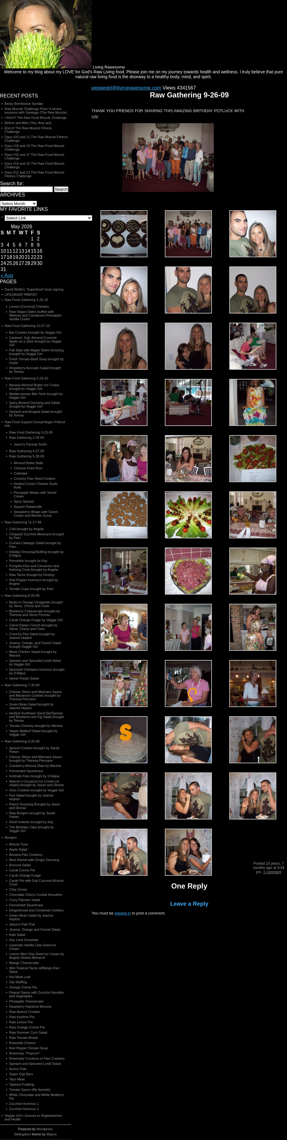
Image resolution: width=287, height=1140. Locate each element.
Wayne (51, 1134)
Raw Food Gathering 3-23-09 (31, 432)
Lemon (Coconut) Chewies (29, 306)
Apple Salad (18, 849)
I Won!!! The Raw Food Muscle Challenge (36, 117)
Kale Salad (17, 935)
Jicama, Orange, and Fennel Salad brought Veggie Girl (35, 644)
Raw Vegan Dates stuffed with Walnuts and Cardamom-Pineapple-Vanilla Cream (35, 315)
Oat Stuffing (18, 982)
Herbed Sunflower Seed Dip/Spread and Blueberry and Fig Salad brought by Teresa (36, 716)
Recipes (11, 837)
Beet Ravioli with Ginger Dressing (34, 860)
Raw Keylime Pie (22, 1017)
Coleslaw (20, 473)
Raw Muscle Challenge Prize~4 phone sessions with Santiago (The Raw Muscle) (36, 110)
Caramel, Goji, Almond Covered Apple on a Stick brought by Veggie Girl (35, 341)
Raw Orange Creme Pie (27, 1027)
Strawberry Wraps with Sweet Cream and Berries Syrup (36, 513)
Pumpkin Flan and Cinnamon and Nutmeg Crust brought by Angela (34, 567)
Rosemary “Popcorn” (24, 1053)
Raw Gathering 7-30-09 (22, 685)
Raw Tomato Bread (23, 1037)
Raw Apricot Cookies (24, 1012)
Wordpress (45, 1129)
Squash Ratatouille (28, 506)
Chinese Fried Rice (28, 468)
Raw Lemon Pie (21, 1022)
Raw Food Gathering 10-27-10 (27, 326)
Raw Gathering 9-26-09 (22, 741)
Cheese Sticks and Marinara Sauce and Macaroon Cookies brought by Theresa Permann (35, 695)
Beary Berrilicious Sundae (24, 103)
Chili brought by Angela (26, 529)
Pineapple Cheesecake (26, 1001)
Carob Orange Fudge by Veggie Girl (36, 620)
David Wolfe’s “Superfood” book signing (34, 289)
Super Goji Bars (21, 1074)
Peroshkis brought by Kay (28, 561)
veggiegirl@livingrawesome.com (126, 87)
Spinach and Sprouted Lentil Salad (35, 1063)
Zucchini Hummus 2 (24, 1109)
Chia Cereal (18, 889)
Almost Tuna (18, 844)
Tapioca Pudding (21, 1084)
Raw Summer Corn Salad (28, 1032)
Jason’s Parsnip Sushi (30, 444)
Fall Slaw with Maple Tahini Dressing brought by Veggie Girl (36, 352)
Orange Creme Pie (23, 987)
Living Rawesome (62, 65)
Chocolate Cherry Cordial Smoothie (35, 894)
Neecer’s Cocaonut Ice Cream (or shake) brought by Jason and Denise (36, 783)
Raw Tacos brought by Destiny (31, 575)
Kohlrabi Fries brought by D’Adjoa (34, 776)
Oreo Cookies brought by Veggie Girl (36, 790)
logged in (122, 913)
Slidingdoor (22, 1134)
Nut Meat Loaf (19, 977)
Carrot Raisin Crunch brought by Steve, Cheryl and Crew (33, 627)
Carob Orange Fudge (25, 875)
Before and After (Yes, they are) (28, 123)
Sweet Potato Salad (24, 678)
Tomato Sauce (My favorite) (29, 1089)
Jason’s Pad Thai (22, 924)
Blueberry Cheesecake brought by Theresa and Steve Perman (34, 613)
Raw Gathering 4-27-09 (26, 451)
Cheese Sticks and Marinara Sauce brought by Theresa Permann (35, 758)
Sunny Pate (18, 1069)
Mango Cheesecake (24, 963)
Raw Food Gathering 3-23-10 (26, 378)
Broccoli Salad (20, 865)
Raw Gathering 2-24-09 (26, 437)
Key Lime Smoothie (23, 940)
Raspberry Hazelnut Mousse (30, 1006)
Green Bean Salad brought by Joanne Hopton (31, 706)
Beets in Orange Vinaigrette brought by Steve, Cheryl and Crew (36, 604)
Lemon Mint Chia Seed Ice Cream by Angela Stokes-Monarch (36, 955)
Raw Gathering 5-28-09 (26, 456)
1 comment (272, 872)
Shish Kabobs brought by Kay (31, 822)
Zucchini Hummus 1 (24, 1103)
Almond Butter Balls (28, 463)
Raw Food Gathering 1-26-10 (26, 300)
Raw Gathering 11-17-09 (23, 522)
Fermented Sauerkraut (26, 771)
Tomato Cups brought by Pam (31, 589)
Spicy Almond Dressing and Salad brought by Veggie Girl (34, 404)
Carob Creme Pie (22, 870)
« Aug (7, 275)
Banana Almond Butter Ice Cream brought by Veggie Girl (34, 386)
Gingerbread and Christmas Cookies (36, 910)
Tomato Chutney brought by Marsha (36, 726)
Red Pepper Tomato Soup (28, 1048)
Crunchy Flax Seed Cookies (34, 478)
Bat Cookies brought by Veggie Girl (35, 332)
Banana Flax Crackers (25, 854)
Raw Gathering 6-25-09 (22, 595)
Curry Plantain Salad (24, 900)
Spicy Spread (24, 501)
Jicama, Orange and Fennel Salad (34, 929)
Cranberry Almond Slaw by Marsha (35, 766)
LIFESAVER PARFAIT (21, 294)
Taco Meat (17, 1079)
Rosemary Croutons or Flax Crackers (37, 1058)
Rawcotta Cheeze (22, 1043)
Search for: (12, 183)
